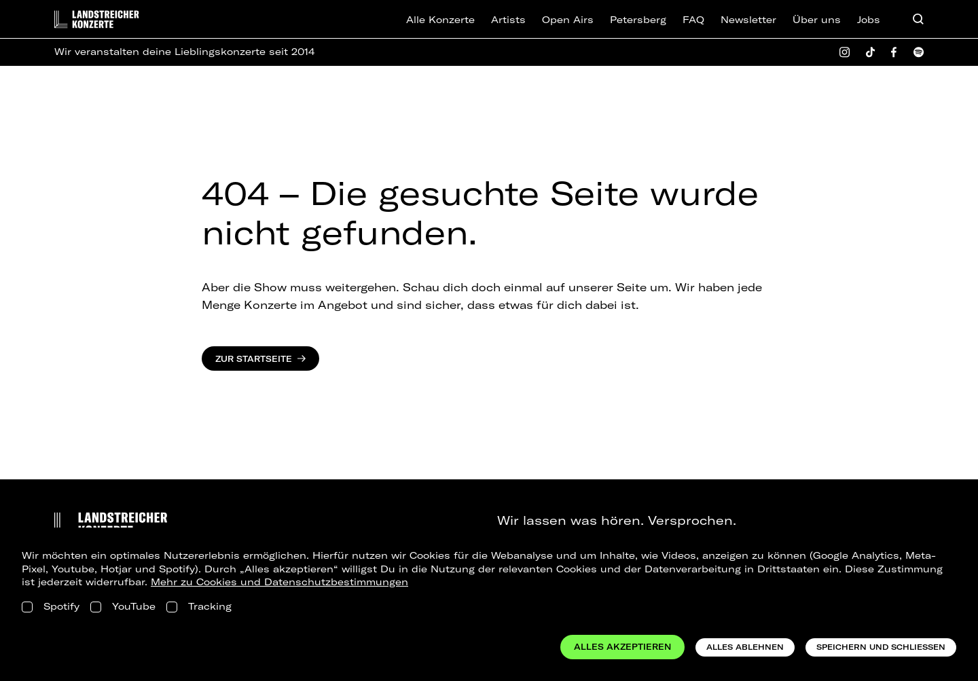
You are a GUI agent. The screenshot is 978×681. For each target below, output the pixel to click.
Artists (508, 20)
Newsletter (748, 20)
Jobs (868, 20)
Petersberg (638, 20)
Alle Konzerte (440, 20)
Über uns (817, 20)
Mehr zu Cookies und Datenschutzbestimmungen (279, 582)
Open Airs (568, 20)
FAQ (693, 20)
